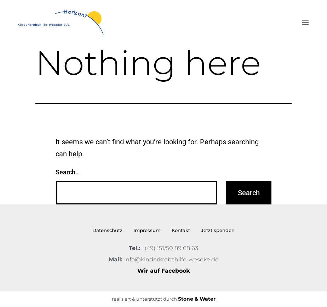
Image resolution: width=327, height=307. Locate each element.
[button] (305, 22)
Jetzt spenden (218, 230)
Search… (68, 172)
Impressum (147, 230)
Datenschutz (107, 230)
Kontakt (181, 230)
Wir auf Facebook (163, 270)
